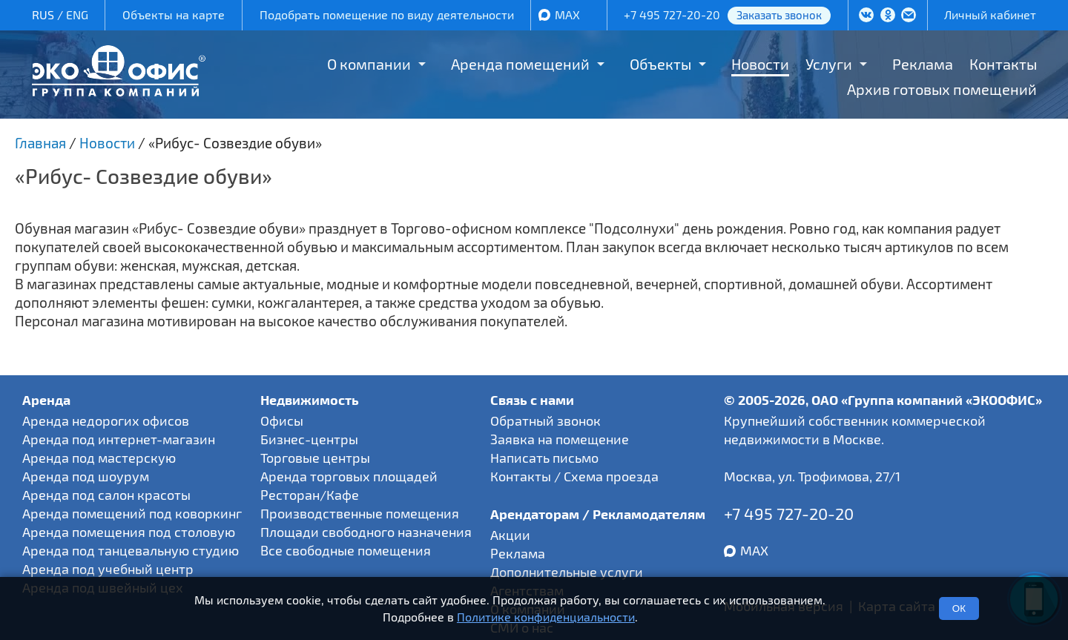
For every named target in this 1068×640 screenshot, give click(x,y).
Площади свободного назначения (366, 532)
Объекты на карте (173, 14)
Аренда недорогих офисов (105, 420)
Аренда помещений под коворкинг (132, 513)
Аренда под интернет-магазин (118, 439)
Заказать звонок (779, 15)
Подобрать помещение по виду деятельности (387, 14)
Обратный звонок (545, 420)
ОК (959, 608)
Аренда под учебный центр (108, 569)
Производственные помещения (359, 513)
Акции (510, 535)
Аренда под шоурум (85, 476)
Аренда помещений (520, 64)
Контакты (1003, 64)
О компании (369, 64)
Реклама (922, 64)
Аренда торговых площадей (349, 476)
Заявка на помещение (559, 439)
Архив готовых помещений (942, 89)
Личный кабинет (990, 14)
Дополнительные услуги (566, 572)
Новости (760, 64)
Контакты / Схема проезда (574, 476)
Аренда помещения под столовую (128, 532)
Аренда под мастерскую (99, 457)
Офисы (281, 420)
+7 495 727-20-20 (672, 14)
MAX (567, 14)
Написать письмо (544, 457)
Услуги (828, 64)
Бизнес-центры (309, 439)
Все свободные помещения (345, 550)
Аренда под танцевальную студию (130, 550)
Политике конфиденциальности (546, 617)
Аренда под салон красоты (106, 494)
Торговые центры (315, 457)
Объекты (660, 64)
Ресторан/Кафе (309, 494)
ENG (77, 14)
